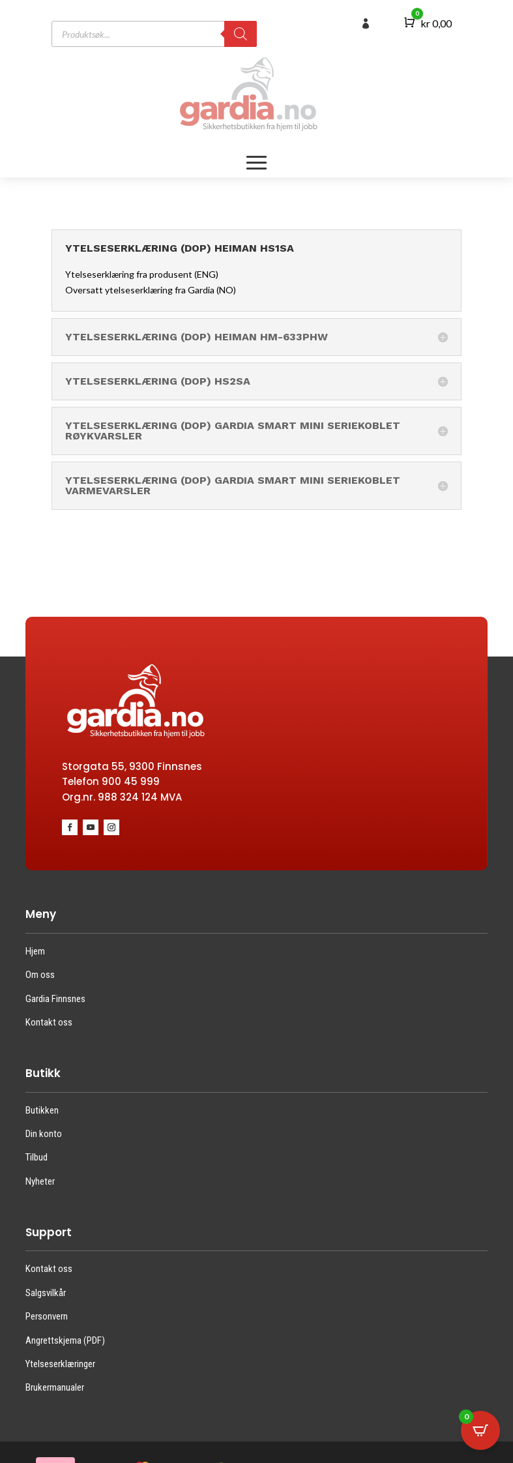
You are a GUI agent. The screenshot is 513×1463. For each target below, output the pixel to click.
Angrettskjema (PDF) (65, 1340)
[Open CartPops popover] (480, 1430)
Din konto (43, 1134)
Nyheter (40, 1181)
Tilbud (36, 1157)
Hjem (35, 951)
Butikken (42, 1110)
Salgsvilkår (45, 1293)
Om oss (40, 975)
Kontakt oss (48, 1022)
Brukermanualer (54, 1387)
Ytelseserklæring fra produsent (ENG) (141, 274)
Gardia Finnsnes (55, 999)
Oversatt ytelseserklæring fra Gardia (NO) (150, 289)
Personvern (46, 1316)
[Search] (240, 34)
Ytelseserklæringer (60, 1364)
